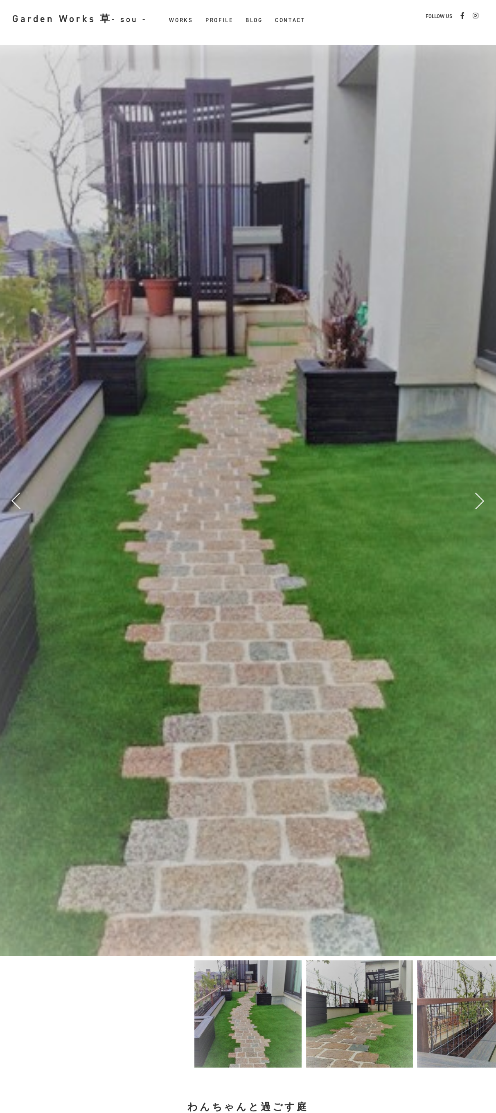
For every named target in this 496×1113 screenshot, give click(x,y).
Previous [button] (18, 501)
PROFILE (219, 20)
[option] (248, 1014)
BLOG (254, 20)
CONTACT (290, 20)
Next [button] (477, 501)
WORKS (181, 20)
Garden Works (79, 18)
